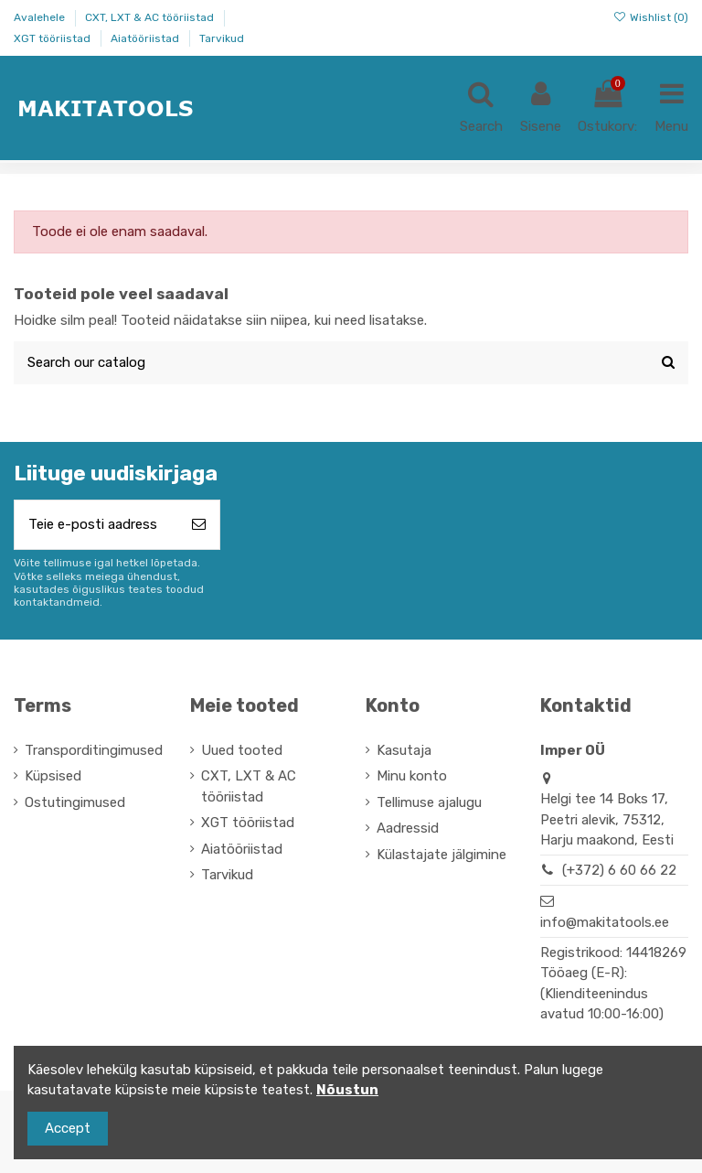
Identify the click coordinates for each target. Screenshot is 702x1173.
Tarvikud (221, 38)
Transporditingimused (94, 750)
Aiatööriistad (146, 38)
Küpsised (53, 776)
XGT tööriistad (53, 38)
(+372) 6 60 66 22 (619, 870)
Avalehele (41, 17)
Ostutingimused (75, 802)
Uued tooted (241, 750)
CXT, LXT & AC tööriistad (151, 17)
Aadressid (408, 828)
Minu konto (412, 776)
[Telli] (198, 524)
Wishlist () (650, 17)
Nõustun (347, 1090)
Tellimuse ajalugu (429, 802)
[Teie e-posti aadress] (96, 524)
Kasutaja (404, 750)
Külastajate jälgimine (441, 854)
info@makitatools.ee (604, 922)
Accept (67, 1128)
